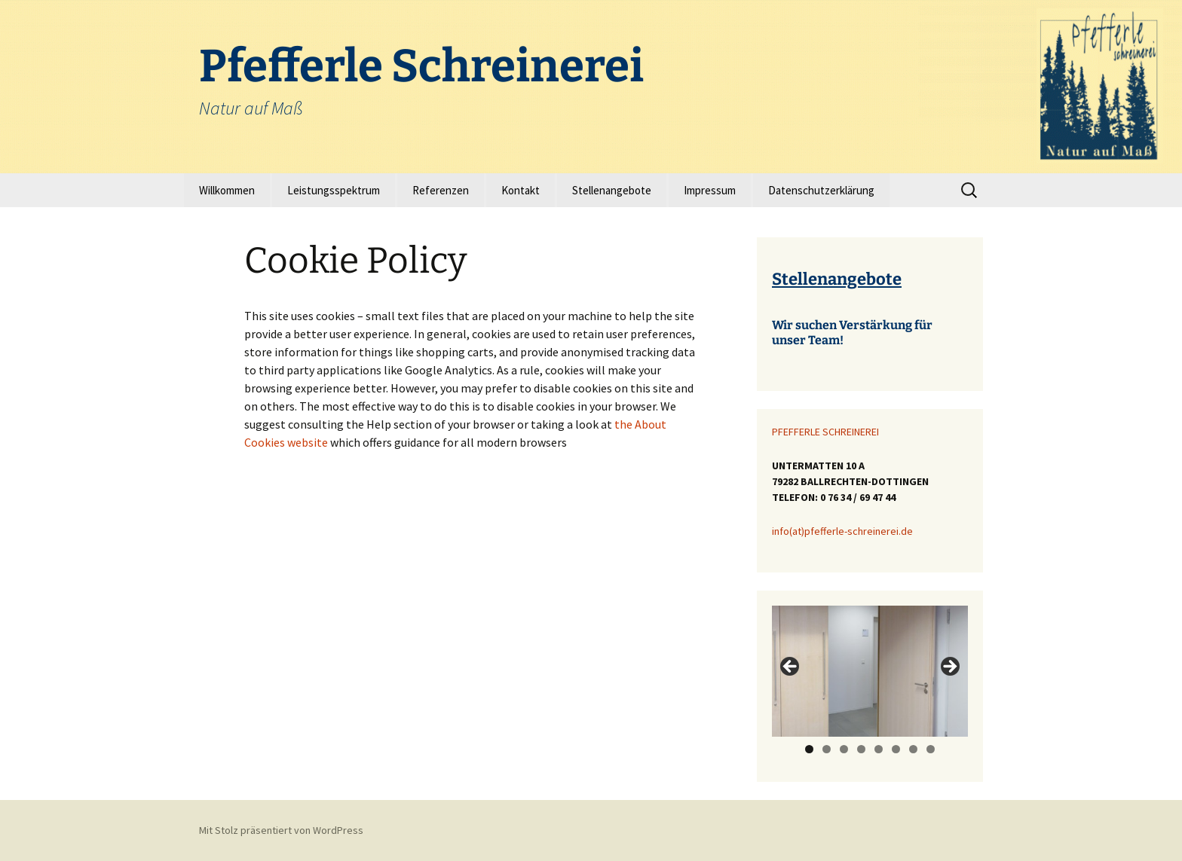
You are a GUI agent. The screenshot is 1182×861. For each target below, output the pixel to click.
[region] (870, 671)
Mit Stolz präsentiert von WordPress (281, 830)
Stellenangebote (611, 190)
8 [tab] (930, 749)
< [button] (790, 667)
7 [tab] (913, 749)
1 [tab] (809, 749)
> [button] (949, 667)
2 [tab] (826, 749)
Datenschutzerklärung (821, 190)
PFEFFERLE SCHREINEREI (825, 431)
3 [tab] (844, 749)
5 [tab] (878, 749)
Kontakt (520, 190)
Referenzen (440, 190)
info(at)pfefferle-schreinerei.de (842, 531)
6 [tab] (896, 749)
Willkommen (227, 190)
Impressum (710, 190)
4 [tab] (861, 749)
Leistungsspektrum (333, 190)
